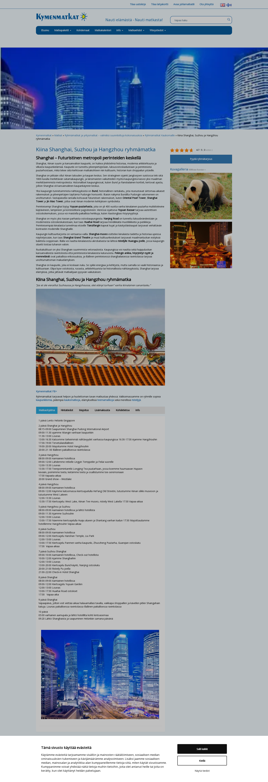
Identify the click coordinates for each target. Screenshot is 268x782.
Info (119, 30)
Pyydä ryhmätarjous (201, 159)
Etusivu (45, 30)
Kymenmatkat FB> (46, 391)
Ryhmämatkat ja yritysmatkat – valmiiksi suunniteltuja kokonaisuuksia (103, 135)
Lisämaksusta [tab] (102, 410)
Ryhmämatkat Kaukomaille (160, 135)
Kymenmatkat (44, 135)
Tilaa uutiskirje (138, 4)
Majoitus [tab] (84, 410)
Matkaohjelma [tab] (47, 410)
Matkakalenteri (103, 30)
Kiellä (202, 760)
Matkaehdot (136, 30)
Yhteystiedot (157, 30)
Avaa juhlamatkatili (183, 4)
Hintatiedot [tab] (67, 410)
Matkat (58, 135)
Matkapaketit (62, 30)
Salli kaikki (202, 749)
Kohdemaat (82, 30)
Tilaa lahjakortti (159, 4)
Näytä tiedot (202, 770)
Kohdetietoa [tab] (123, 410)
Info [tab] (137, 410)
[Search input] (200, 20)
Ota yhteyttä (206, 4)
